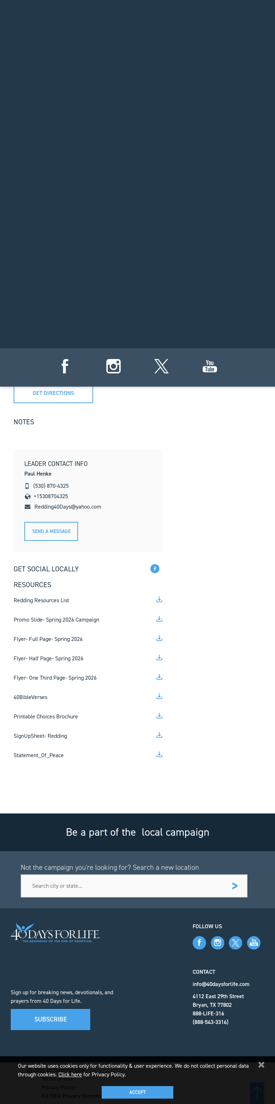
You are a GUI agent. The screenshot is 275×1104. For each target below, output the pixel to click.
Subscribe (50, 1019)
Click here (70, 1074)
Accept (137, 1092)
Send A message (51, 531)
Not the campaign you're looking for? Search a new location (110, 867)
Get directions (53, 393)
